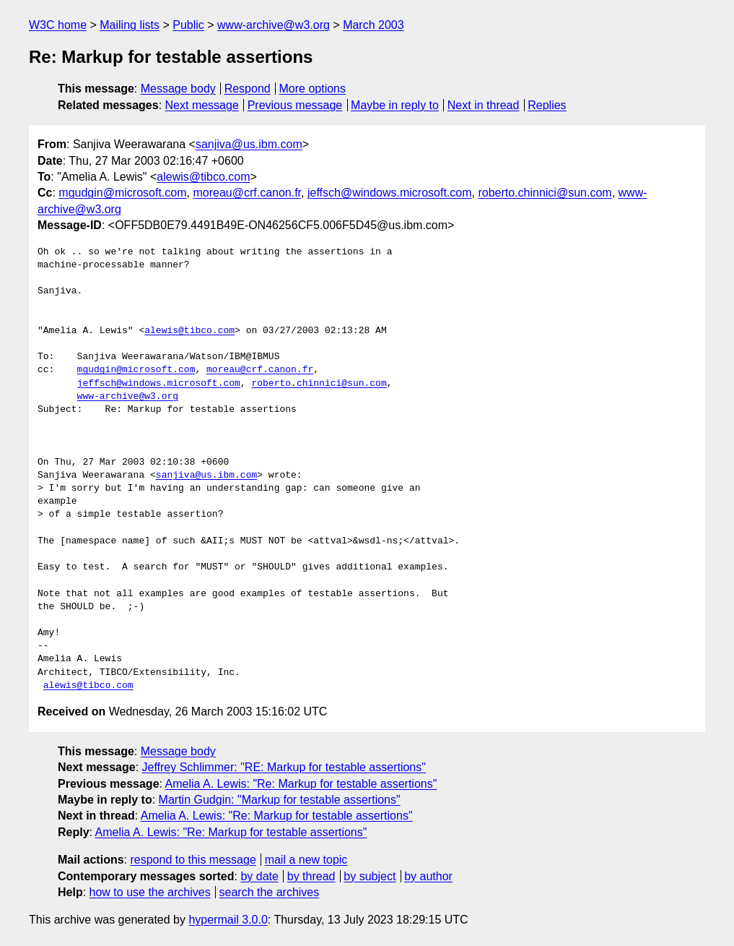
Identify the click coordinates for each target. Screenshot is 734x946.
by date (259, 876)
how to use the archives (150, 892)
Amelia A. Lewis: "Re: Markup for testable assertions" (301, 784)
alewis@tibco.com (203, 177)
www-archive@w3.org (273, 25)
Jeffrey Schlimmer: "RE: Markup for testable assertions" (284, 767)
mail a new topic (306, 859)
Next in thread (483, 105)
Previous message (295, 105)
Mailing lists (130, 25)
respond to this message (192, 859)
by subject (370, 876)
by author (428, 876)
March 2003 (373, 25)
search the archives (269, 892)
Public (188, 25)
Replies (547, 105)
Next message (202, 105)
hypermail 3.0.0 (227, 919)
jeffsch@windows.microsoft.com (389, 192)
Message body (178, 88)
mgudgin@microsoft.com (122, 192)
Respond (247, 88)
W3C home (58, 25)
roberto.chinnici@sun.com (544, 192)
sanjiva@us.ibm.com (249, 144)
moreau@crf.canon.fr (247, 192)
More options (312, 88)
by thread (311, 876)
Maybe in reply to (395, 105)
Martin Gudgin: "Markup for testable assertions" (280, 800)
